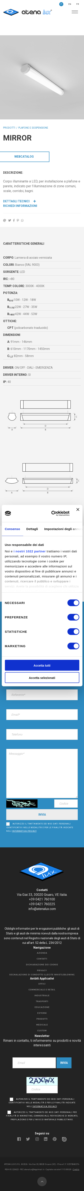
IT (61, 4)
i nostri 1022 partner (30, 551)
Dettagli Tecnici (19, 201)
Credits (76, 1169)
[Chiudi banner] (77, 513)
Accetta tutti (42, 665)
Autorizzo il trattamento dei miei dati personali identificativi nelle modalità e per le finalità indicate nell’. (39, 827)
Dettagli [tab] (32, 529)
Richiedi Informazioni (20, 206)
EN (69, 4)
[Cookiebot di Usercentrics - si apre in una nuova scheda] (52, 513)
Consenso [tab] (12, 529)
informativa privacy (24, 831)
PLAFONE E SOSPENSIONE (33, 127)
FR (77, 4)
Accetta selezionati (42, 678)
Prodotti (9, 127)
